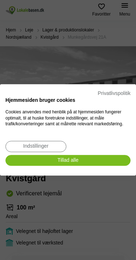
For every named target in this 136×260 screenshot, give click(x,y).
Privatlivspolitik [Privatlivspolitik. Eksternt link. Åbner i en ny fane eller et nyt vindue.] (114, 93)
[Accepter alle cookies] (68, 160)
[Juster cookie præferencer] (35, 146)
